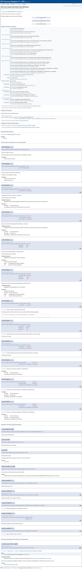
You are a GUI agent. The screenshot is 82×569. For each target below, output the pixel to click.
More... (38, 11)
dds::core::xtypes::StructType (11, 52)
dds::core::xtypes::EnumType (11, 46)
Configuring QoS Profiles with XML (10, 71)
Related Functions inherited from (31, 120)
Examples (24, 4)
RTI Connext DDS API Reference (8, 15)
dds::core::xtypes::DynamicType (42, 107)
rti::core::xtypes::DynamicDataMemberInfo (13, 40)
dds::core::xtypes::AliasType (10, 27)
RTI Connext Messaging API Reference (10, 72)
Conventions (5, 12)
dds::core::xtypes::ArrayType (10, 35)
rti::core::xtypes (43, 554)
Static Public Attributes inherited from (37, 127)
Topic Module (6, 17)
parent (50, 31)
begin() (46, 201)
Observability (6, 67)
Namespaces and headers (7, 13)
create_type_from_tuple (35, 117)
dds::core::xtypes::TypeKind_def (11, 26)
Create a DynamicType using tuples (28, 564)
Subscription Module (7, 60)
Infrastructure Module (8, 61)
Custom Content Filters (9, 57)
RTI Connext (4, 7)
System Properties (7, 70)
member (42, 87)
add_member (29, 87)
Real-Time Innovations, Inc (36, 567)
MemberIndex (21, 468)
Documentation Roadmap (7, 11)
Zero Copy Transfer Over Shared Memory (12, 20)
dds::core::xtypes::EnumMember (11, 50)
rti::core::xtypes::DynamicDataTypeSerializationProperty (15, 42)
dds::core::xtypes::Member (10, 47)
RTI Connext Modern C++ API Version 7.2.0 (10, 567)
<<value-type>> (21, 11)
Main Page (3, 4)
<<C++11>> (29, 54)
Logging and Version (7, 65)
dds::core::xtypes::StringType (11, 32)
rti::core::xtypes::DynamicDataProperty (12, 41)
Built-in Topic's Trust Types (9, 22)
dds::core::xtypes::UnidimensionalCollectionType (14, 30)
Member (59, 201)
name (40, 28)
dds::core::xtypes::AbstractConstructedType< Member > (47, 105)
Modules (7, 4)
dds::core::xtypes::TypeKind (10, 55)
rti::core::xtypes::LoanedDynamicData (12, 37)
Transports (5, 62)
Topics (6, 18)
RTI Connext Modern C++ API (6, 6)
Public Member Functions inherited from (38, 105)
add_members (29, 91)
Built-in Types (7, 21)
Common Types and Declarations (9, 10)
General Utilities (6, 66)
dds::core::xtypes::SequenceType (11, 31)
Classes (19, 4)
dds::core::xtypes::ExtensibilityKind (41, 74)
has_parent (29, 77)
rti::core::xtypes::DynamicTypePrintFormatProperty (14, 45)
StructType (29, 28)
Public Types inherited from (35, 125)
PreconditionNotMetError (42, 457)
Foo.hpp (22, 138)
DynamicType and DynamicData (10, 25)
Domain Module (6, 16)
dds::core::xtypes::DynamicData (11, 36)
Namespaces (13, 4)
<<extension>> (46, 118)
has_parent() (23, 461)
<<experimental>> (39, 118)
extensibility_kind (30, 74)
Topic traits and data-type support (11, 56)
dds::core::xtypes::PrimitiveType (11, 51)
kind (49, 74)
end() (50, 201)
